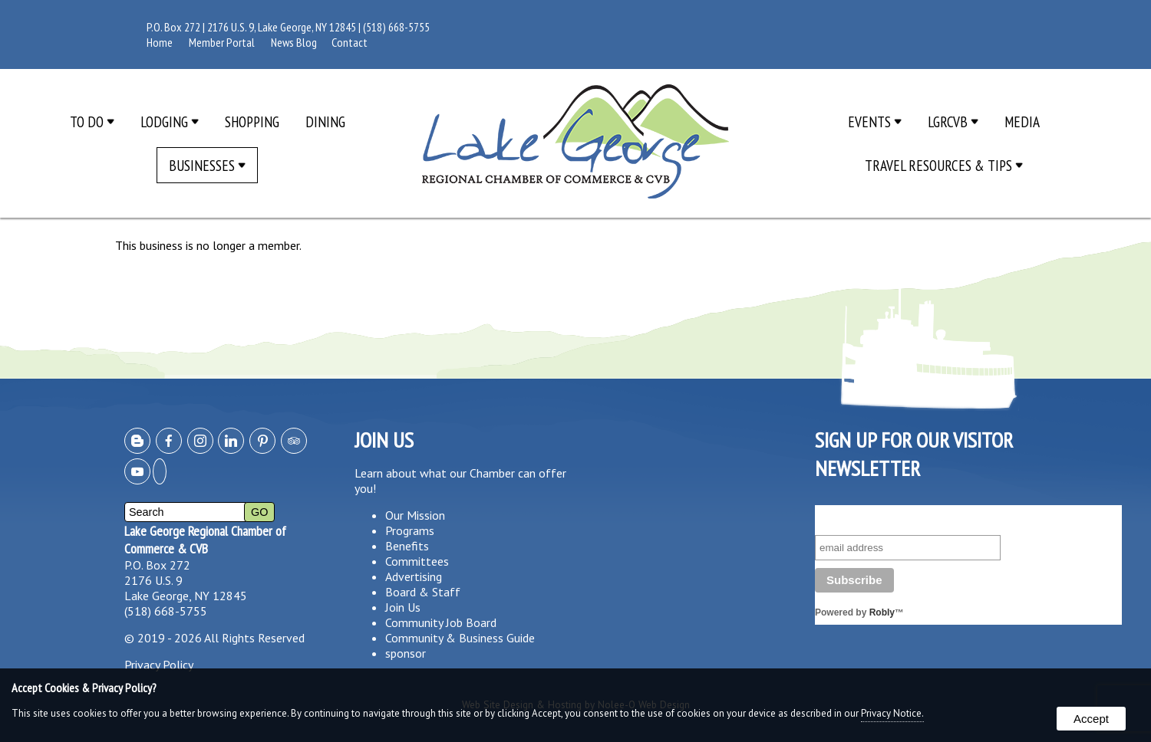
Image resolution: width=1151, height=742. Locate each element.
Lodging (169, 121)
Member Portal (222, 42)
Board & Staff (422, 591)
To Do (92, 121)
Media (1022, 121)
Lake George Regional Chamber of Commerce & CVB (205, 539)
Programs (409, 530)
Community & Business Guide (460, 637)
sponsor (405, 653)
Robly (882, 612)
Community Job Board (440, 622)
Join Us (402, 607)
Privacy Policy (158, 664)
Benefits (407, 545)
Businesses (207, 165)
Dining (325, 121)
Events (875, 121)
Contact (349, 42)
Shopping (252, 121)
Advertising (413, 576)
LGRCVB (953, 121)
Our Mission (415, 515)
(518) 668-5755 (396, 26)
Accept (1091, 718)
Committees (417, 561)
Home (160, 42)
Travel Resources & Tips (944, 165)
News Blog (294, 42)
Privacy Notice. (892, 713)
